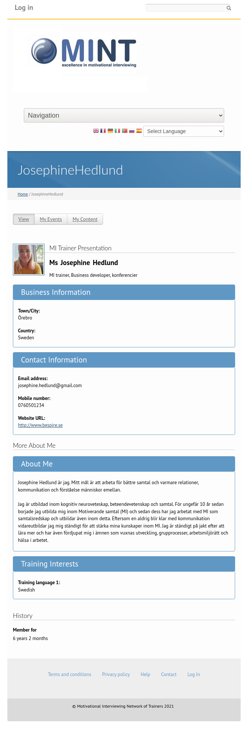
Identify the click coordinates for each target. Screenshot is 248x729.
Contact (169, 674)
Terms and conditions (69, 674)
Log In (193, 674)
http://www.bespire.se (40, 425)
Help (145, 674)
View (23, 219)
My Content (85, 219)
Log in (24, 7)
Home (23, 194)
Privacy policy (116, 674)
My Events (51, 219)
